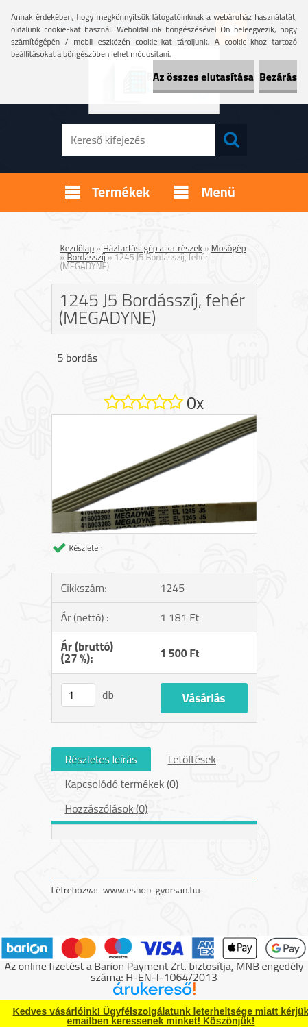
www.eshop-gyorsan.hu (151, 889)
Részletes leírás (101, 759)
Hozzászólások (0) (106, 808)
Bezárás (278, 77)
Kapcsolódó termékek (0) (122, 784)
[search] (231, 140)
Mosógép (228, 248)
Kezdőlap (77, 248)
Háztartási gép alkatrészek (152, 248)
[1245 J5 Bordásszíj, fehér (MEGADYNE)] (154, 420)
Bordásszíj (86, 257)
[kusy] (78, 695)
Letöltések (192, 759)
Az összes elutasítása (203, 77)
